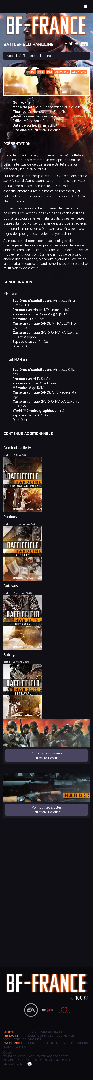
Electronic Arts (37, 121)
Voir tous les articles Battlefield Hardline (47, 810)
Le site (8, 1032)
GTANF (41, 1035)
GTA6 (31, 1039)
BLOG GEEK (34, 1043)
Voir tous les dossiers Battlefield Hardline (46, 756)
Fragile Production (74, 1043)
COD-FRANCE (65, 1035)
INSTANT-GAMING (14, 1046)
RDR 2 (40, 1039)
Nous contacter (52, 1032)
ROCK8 (31, 1035)
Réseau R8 (10, 1035)
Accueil (12, 56)
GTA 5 (51, 1035)
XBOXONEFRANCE (14, 1039)
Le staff (33, 1032)
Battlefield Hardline (46, 130)
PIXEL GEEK (50, 1043)
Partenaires (12, 1043)
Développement (17, 1063)
